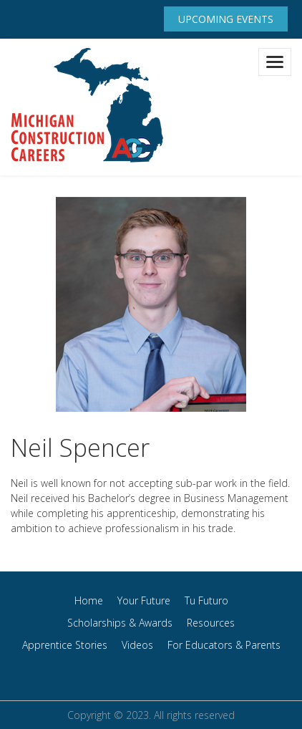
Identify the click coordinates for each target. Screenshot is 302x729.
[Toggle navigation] (274, 62)
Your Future (143, 600)
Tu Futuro (206, 600)
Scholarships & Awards (119, 622)
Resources (211, 622)
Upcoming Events (225, 19)
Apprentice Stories (64, 645)
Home (88, 600)
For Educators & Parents (224, 645)
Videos (137, 645)
